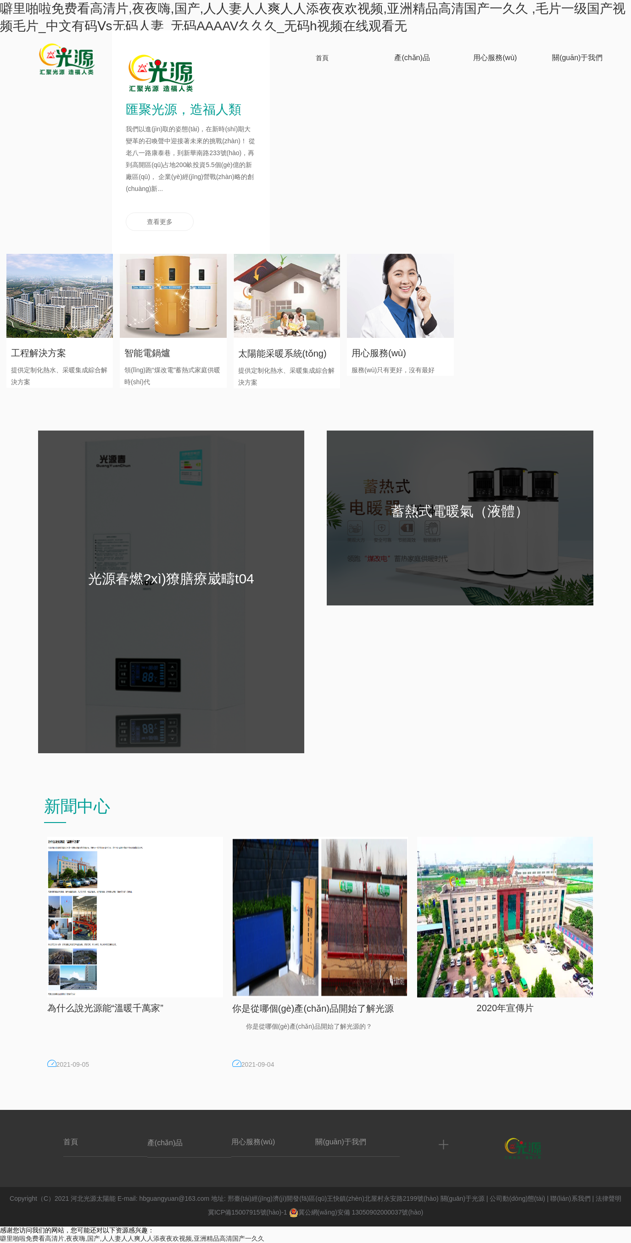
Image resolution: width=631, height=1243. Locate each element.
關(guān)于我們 (340, 1142)
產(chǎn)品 (165, 1143)
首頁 (70, 1142)
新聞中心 (77, 806)
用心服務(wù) (253, 1142)
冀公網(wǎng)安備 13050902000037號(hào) (356, 1212)
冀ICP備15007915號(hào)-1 (247, 1212)
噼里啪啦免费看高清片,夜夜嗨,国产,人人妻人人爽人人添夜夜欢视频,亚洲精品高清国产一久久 (132, 1238)
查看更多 (160, 221)
